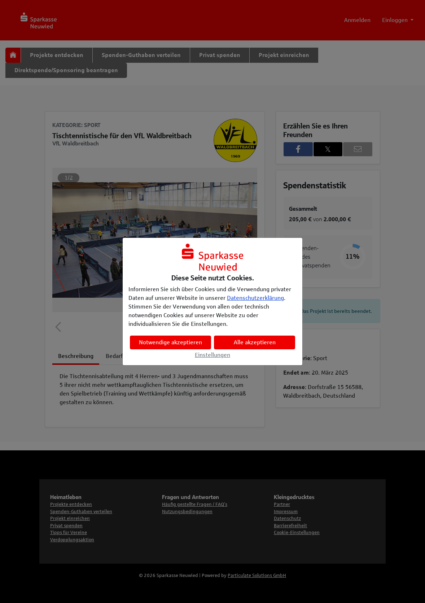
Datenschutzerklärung (255, 298)
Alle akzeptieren (255, 342)
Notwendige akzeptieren (170, 342)
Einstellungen (212, 355)
